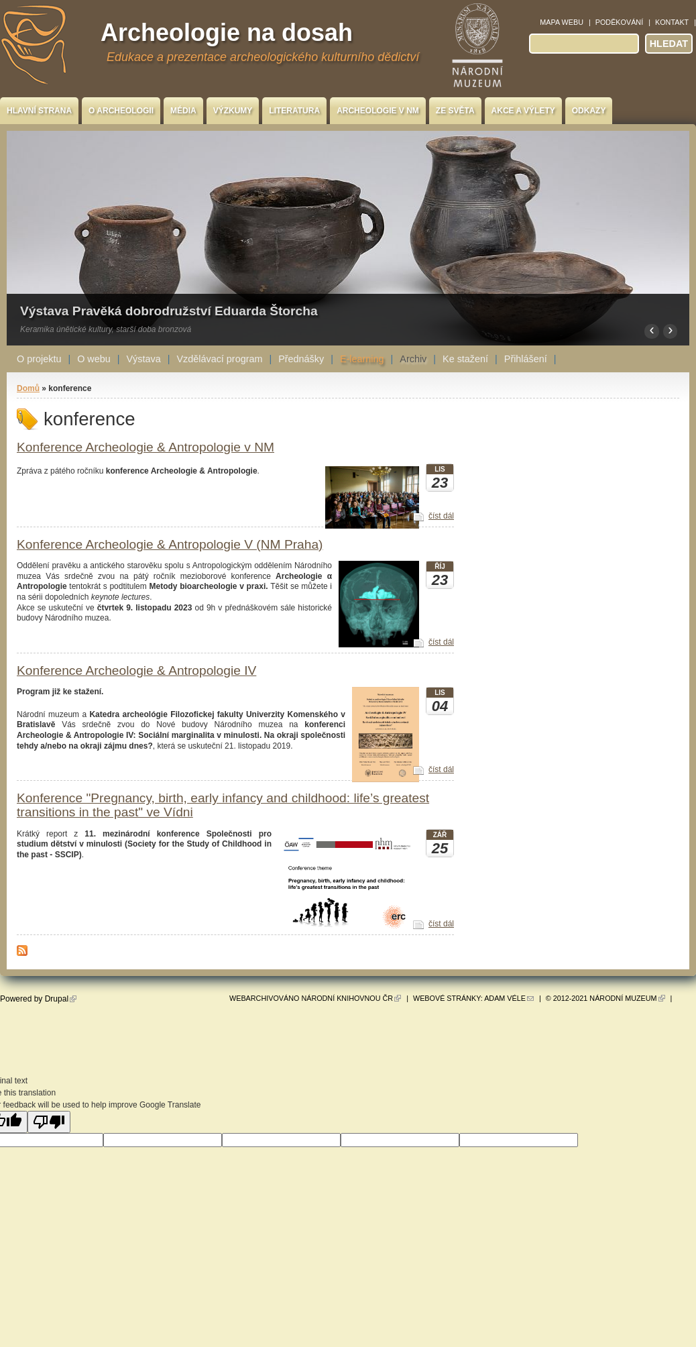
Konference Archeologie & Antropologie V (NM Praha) (170, 544)
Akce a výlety (523, 110)
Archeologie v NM (378, 110)
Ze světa (455, 110)
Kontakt (672, 22)
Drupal (60, 999)
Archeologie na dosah (227, 32)
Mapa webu (561, 22)
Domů (28, 388)
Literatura (294, 110)
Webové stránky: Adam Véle (473, 998)
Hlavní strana (39, 110)
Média (183, 110)
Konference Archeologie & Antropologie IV (136, 670)
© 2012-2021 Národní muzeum (605, 998)
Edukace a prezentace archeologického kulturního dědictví (263, 57)
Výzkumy (233, 110)
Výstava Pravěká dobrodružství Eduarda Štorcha (169, 311)
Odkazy (589, 110)
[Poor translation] (48, 1122)
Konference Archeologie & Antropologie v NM (145, 447)
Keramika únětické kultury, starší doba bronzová (105, 329)
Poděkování (619, 22)
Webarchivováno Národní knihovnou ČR (315, 998)
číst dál (441, 516)
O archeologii (121, 110)
